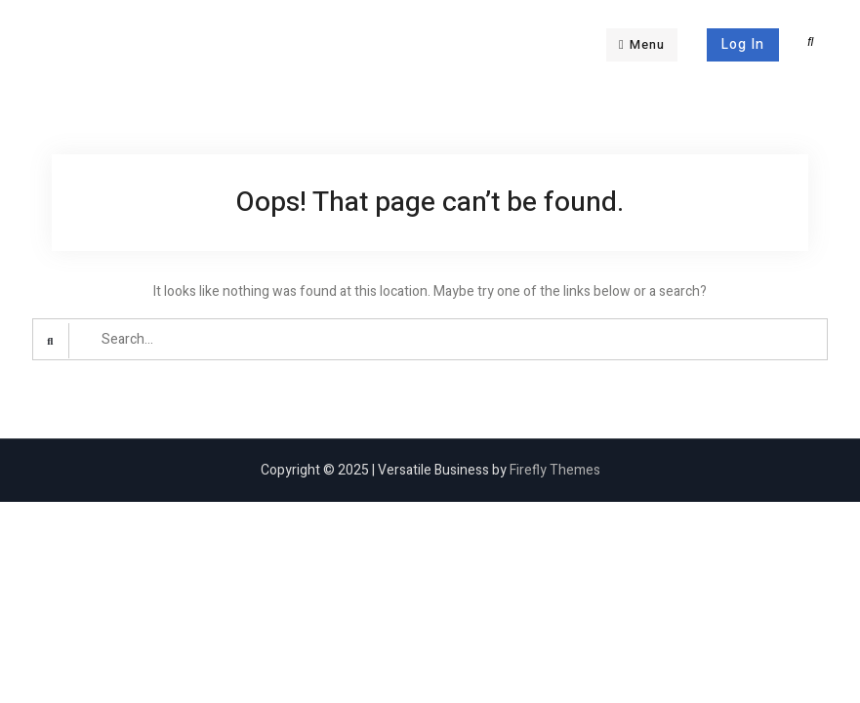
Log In (742, 44)
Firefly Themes (555, 470)
